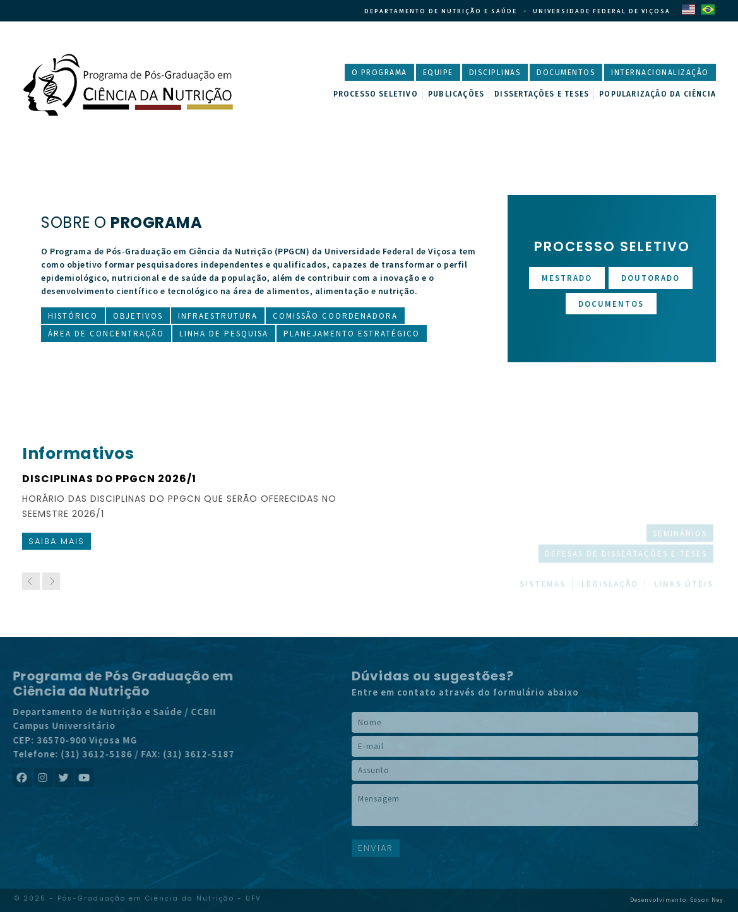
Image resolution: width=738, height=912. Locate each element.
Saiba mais (56, 541)
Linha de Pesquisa (223, 333)
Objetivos (138, 316)
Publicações (456, 94)
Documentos (566, 72)
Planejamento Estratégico (351, 333)
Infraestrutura (218, 316)
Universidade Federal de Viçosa (601, 11)
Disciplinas (495, 72)
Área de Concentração (106, 333)
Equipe (438, 72)
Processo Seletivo (375, 94)
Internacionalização (660, 72)
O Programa (379, 72)
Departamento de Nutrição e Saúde (440, 11)
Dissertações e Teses (541, 94)
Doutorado (650, 278)
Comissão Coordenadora (335, 316)
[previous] (31, 581)
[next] (51, 581)
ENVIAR (375, 848)
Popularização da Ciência (657, 94)
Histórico (73, 316)
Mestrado (567, 278)
